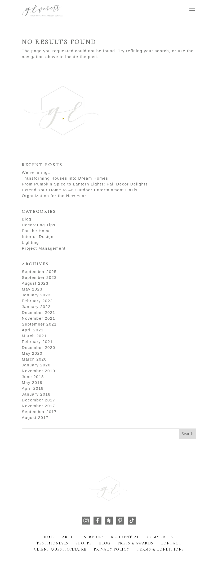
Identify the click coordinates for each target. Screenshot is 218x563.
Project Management (43, 248)
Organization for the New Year (54, 195)
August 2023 (35, 283)
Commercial (161, 537)
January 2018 (36, 394)
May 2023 (32, 289)
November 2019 (38, 371)
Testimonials (52, 543)
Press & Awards (135, 543)
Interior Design (38, 236)
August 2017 (35, 417)
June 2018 (33, 376)
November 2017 (38, 406)
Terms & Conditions (160, 549)
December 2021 (38, 312)
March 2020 (34, 359)
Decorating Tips (38, 225)
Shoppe (83, 543)
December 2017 (38, 400)
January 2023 (36, 295)
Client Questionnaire (60, 549)
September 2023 (39, 277)
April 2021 (33, 330)
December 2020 (38, 347)
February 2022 (37, 300)
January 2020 (36, 365)
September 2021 (39, 324)
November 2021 (38, 318)
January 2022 (36, 306)
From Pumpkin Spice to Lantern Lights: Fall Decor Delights (85, 184)
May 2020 (32, 353)
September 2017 (39, 411)
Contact (171, 543)
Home (48, 537)
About (69, 537)
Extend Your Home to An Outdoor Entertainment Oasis (79, 190)
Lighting (30, 242)
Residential (125, 537)
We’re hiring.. (36, 172)
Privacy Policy (112, 549)
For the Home (36, 230)
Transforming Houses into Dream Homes (65, 178)
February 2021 (37, 341)
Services (94, 537)
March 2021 (34, 336)
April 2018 (33, 388)
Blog (26, 219)
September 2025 (39, 271)
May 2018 (32, 382)
